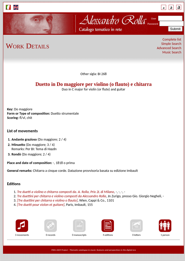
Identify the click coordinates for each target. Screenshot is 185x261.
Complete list (172, 39)
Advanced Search (169, 48)
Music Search (171, 52)
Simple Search (171, 44)
